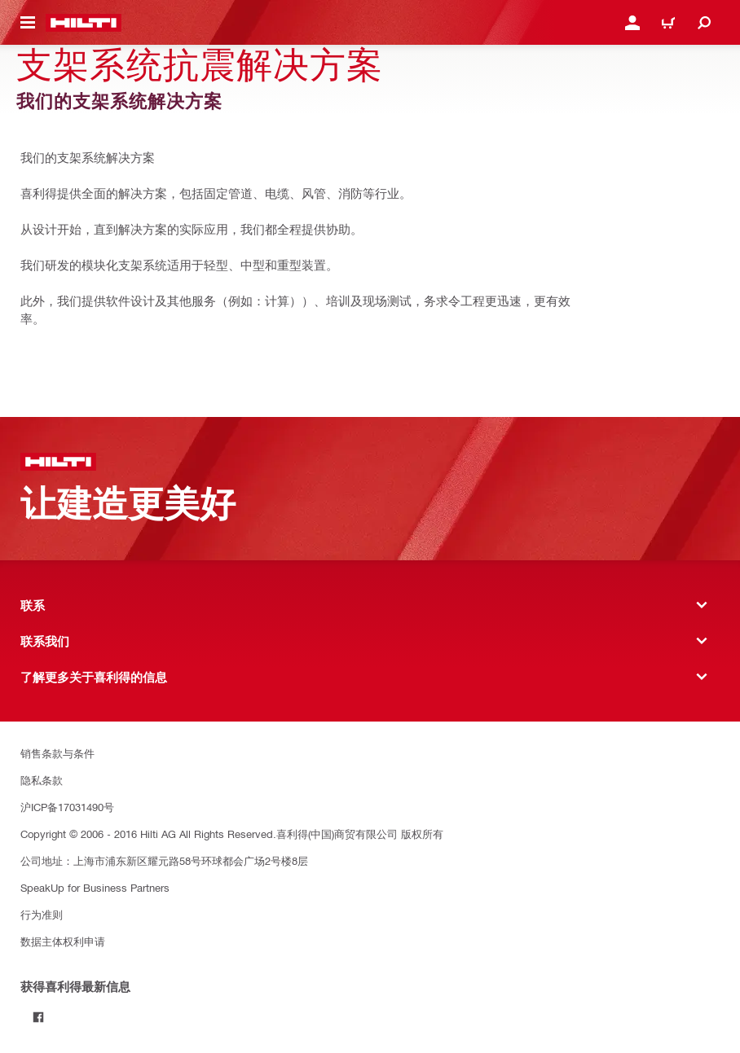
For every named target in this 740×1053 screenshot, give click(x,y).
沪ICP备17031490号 (67, 807)
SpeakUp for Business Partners (95, 887)
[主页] (83, 23)
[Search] (704, 23)
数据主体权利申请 (62, 941)
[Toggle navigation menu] (28, 23)
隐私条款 (41, 780)
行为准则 (41, 914)
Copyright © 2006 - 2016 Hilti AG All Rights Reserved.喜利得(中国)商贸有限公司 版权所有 (231, 833)
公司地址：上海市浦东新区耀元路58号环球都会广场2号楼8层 (164, 860)
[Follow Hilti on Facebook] (38, 1017)
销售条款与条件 (57, 753)
